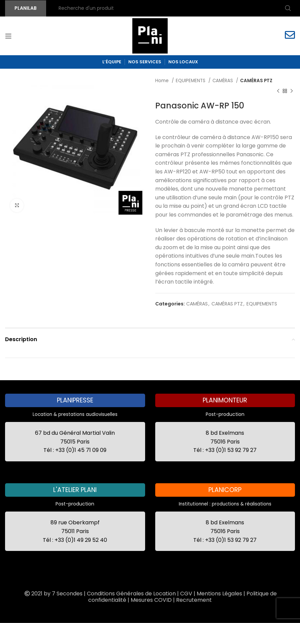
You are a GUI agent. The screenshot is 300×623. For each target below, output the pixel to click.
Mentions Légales (219, 593)
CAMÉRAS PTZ (256, 80)
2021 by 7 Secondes (52, 593)
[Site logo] (150, 35)
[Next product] (291, 91)
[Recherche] (174, 8)
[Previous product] (278, 91)
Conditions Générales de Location (131, 593)
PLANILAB (25, 8)
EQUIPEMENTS (191, 80)
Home (162, 80)
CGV (186, 593)
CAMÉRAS (223, 80)
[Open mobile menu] (8, 36)
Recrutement (194, 600)
